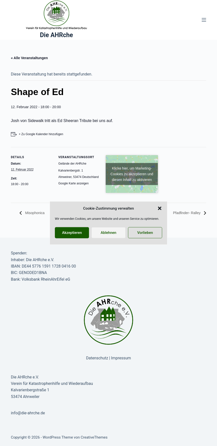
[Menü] (204, 20)
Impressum (121, 358)
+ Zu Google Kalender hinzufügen (41, 134)
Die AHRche (56, 35)
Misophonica (34, 213)
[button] (159, 208)
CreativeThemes (94, 437)
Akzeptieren (72, 232)
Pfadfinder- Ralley (187, 213)
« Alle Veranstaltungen (29, 58)
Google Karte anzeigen (73, 183)
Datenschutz (97, 358)
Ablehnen (108, 232)
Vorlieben (145, 232)
